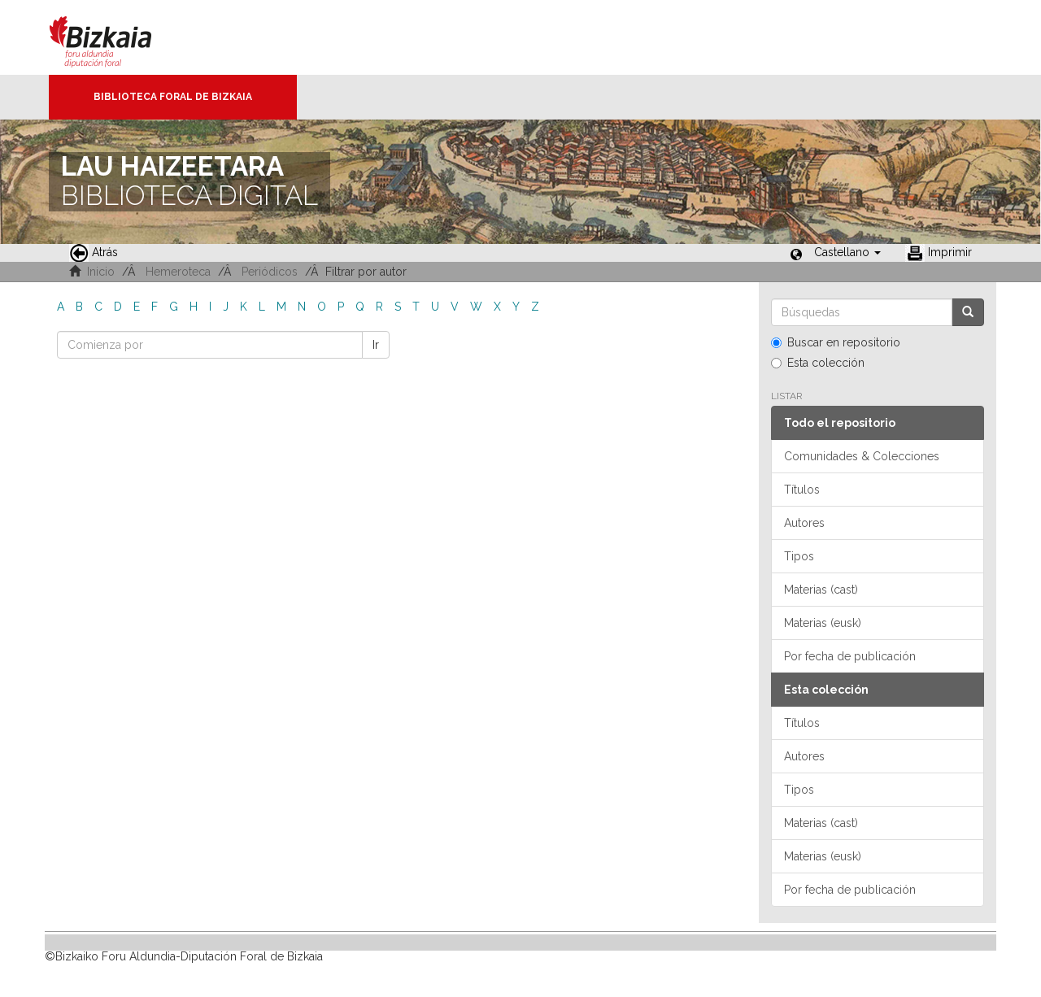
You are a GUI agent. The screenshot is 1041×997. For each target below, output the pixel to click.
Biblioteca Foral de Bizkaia (173, 96)
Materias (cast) (821, 589)
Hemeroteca (178, 271)
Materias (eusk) (822, 622)
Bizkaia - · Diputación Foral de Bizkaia (117, 37)
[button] (847, 252)
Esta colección (818, 362)
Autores (804, 522)
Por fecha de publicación (850, 656)
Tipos (799, 556)
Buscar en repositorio (835, 342)
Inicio (101, 271)
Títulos (802, 489)
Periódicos (270, 271)
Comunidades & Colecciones (861, 456)
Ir (375, 344)
